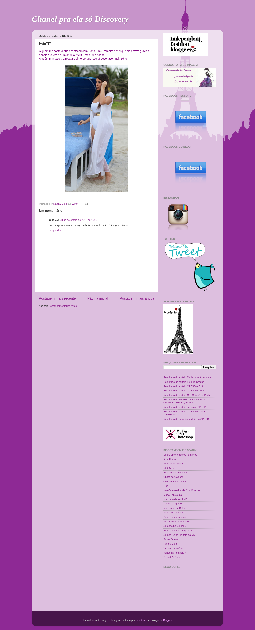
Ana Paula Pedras (173, 463)
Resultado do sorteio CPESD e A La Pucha (187, 395)
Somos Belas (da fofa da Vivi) (179, 535)
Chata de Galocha (173, 477)
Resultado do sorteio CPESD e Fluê (183, 386)
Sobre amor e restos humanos (180, 454)
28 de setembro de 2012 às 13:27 (78, 220)
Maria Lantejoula (172, 495)
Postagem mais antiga (137, 298)
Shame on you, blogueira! (177, 530)
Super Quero (170, 539)
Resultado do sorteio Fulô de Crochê (183, 382)
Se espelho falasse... (175, 526)
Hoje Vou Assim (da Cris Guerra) (181, 490)
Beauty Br (168, 468)
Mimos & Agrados (173, 503)
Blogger (167, 620)
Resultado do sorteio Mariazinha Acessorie (187, 377)
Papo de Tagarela (173, 512)
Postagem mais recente (57, 298)
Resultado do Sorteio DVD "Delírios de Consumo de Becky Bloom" (184, 401)
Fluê (165, 486)
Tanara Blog (170, 543)
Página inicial (97, 298)
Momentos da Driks (174, 508)
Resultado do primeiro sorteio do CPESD (186, 419)
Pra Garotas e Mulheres (176, 521)
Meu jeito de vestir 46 (175, 499)
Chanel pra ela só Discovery (80, 19)
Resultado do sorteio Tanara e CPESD (184, 407)
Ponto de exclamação (175, 517)
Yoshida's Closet (172, 557)
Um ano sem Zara (173, 548)
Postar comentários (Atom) (63, 306)
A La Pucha (169, 459)
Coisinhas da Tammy (175, 481)
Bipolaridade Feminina (175, 472)
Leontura (141, 620)
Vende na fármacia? (174, 552)
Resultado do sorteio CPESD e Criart (184, 390)
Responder (55, 230)
